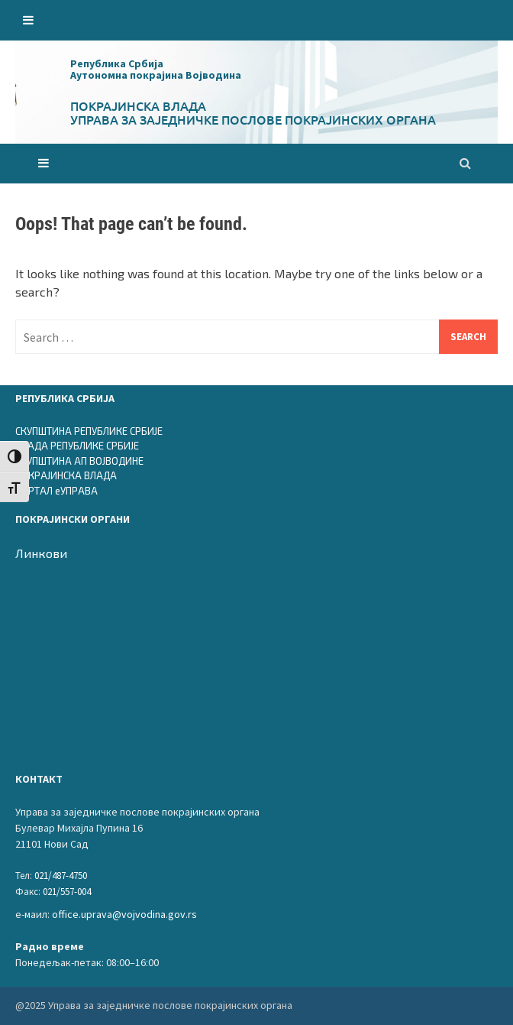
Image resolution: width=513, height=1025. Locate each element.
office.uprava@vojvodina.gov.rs (124, 914)
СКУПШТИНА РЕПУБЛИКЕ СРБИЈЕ (89, 431)
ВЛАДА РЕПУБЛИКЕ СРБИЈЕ (77, 446)
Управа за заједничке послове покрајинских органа (253, 119)
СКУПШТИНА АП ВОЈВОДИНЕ (79, 461)
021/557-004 (67, 891)
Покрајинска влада (138, 105)
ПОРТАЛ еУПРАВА (56, 491)
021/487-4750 (60, 875)
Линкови (41, 553)
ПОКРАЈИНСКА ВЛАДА (66, 475)
